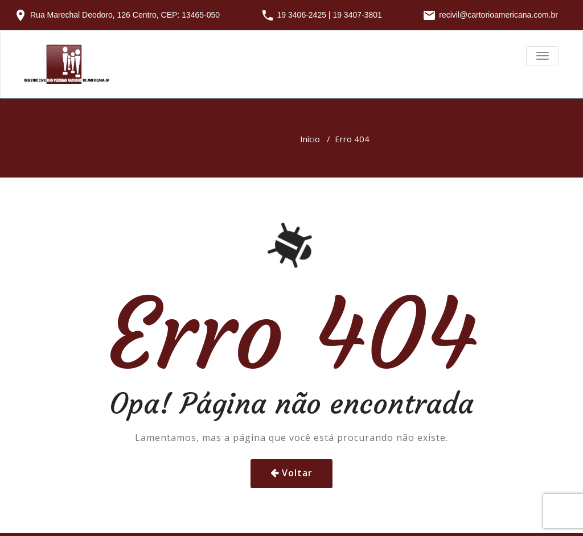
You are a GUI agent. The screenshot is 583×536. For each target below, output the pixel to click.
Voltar (297, 473)
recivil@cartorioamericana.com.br (498, 14)
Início (310, 139)
